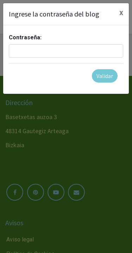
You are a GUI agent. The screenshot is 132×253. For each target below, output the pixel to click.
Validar (104, 75)
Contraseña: (25, 37)
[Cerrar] (121, 12)
